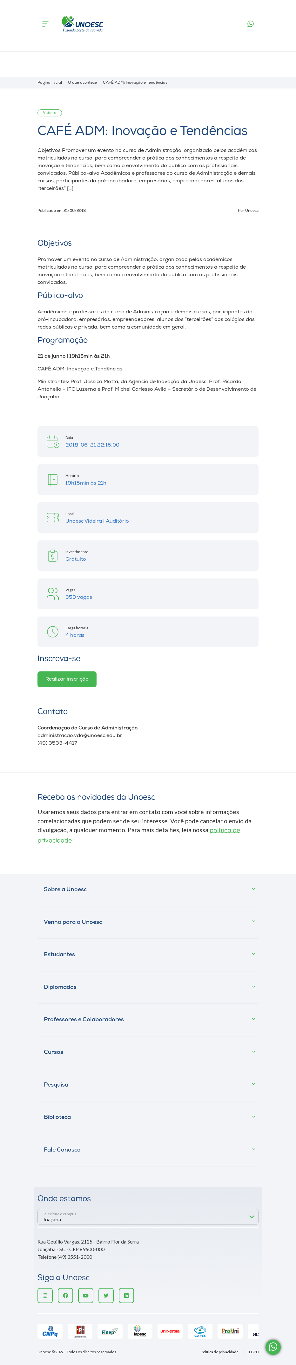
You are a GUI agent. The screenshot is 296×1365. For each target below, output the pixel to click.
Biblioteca (57, 1117)
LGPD (254, 1352)
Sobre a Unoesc (65, 890)
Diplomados (60, 987)
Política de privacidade (220, 1352)
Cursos (53, 1052)
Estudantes (59, 955)
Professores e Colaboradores (84, 1020)
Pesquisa (56, 1085)
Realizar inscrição (67, 679)
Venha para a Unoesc (73, 922)
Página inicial (49, 83)
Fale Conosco (62, 1150)
